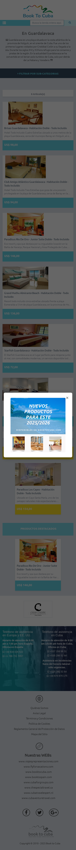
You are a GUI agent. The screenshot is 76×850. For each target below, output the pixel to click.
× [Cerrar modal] (67, 397)
